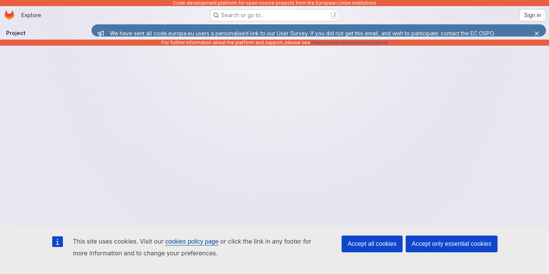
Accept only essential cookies (451, 244)
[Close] (536, 33)
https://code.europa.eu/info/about (349, 42)
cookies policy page (191, 241)
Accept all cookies (372, 244)
